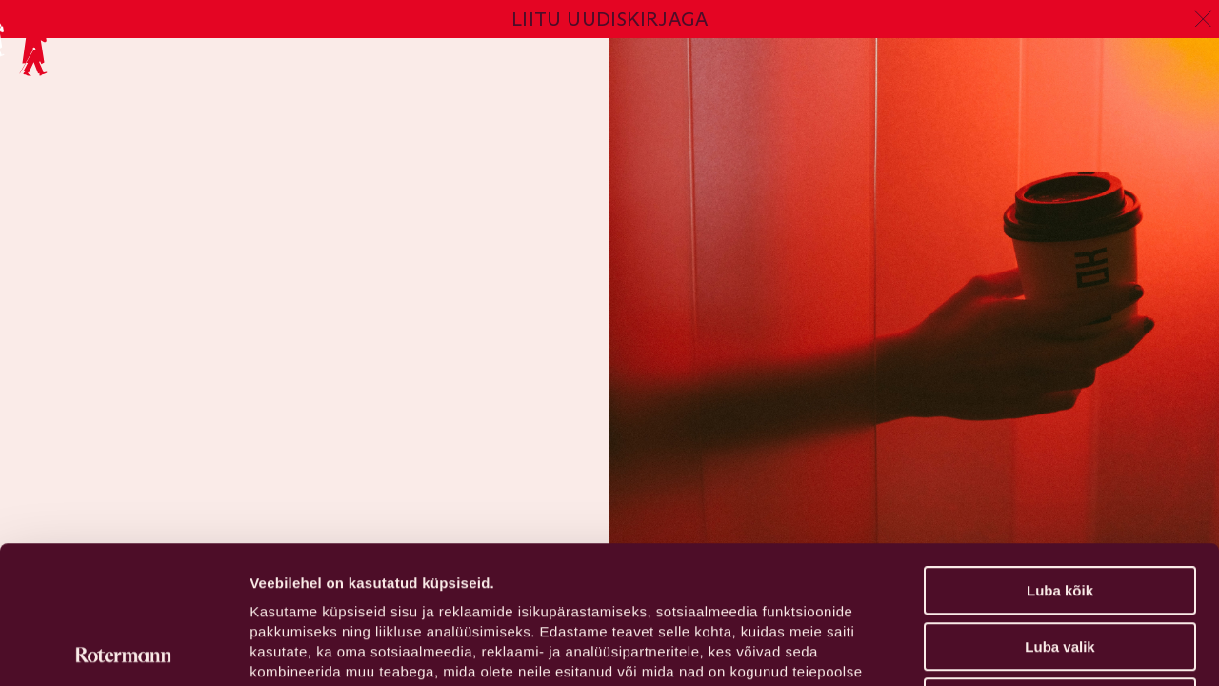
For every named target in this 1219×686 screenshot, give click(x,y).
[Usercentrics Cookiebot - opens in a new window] (123, 649)
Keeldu (1060, 564)
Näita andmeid (983, 648)
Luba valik (1059, 509)
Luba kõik (1060, 453)
